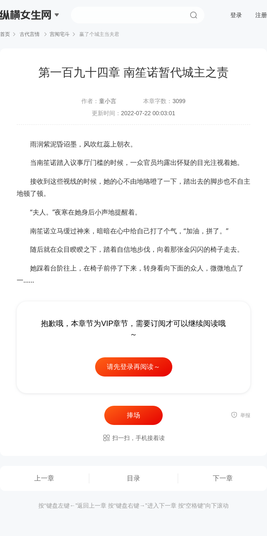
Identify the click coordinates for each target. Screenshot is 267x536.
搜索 (193, 15)
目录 (133, 478)
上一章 (44, 478)
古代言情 (29, 34)
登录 (236, 15)
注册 (261, 15)
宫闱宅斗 (60, 34)
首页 (5, 34)
